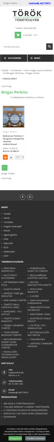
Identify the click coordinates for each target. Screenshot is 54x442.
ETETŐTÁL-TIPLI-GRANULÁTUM (37, 327)
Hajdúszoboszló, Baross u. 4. (16, 374)
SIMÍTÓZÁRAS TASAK (40, 314)
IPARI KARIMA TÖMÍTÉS (15, 300)
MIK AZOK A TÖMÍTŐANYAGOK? (19, 403)
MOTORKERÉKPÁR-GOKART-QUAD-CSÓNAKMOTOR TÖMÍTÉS (11, 343)
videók (7, 218)
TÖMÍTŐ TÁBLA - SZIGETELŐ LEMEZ (10, 306)
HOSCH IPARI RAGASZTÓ (35, 290)
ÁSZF (6, 247)
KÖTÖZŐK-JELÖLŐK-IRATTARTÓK (39, 333)
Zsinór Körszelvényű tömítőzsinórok (38, 301)
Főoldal (4, 70)
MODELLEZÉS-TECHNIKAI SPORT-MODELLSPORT (10, 354)
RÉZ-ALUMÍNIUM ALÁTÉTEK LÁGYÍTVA (37, 276)
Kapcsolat (8, 243)
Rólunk (7, 230)
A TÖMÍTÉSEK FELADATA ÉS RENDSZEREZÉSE (26, 410)
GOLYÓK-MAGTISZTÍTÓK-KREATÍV (39, 283)
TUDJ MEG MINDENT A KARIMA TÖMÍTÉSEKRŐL (27, 406)
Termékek (8, 222)
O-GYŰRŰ (34, 296)
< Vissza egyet (9, 78)
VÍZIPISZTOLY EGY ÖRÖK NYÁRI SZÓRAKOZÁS (26, 413)
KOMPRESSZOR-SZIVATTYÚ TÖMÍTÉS (38, 269)
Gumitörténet (10, 416)
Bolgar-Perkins (33, 73)
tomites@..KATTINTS (40, 3)
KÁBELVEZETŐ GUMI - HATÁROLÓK (39, 308)
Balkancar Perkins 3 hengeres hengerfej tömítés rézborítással (13, 140)
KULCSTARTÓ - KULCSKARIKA (9, 276)
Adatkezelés (9, 251)
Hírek (6, 239)
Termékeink (15, 70)
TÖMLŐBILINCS (37, 339)
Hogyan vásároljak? (13, 226)
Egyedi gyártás (10, 234)
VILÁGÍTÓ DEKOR (12, 289)
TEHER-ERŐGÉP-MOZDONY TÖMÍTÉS (11, 333)
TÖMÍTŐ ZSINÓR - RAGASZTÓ (11, 320)
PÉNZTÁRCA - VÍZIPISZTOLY (9, 269)
